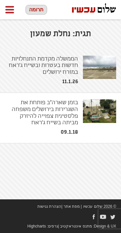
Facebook (93, 217)
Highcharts (36, 226)
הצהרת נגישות (49, 206)
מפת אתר (72, 206)
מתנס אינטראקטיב (76, 226)
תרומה (36, 9)
